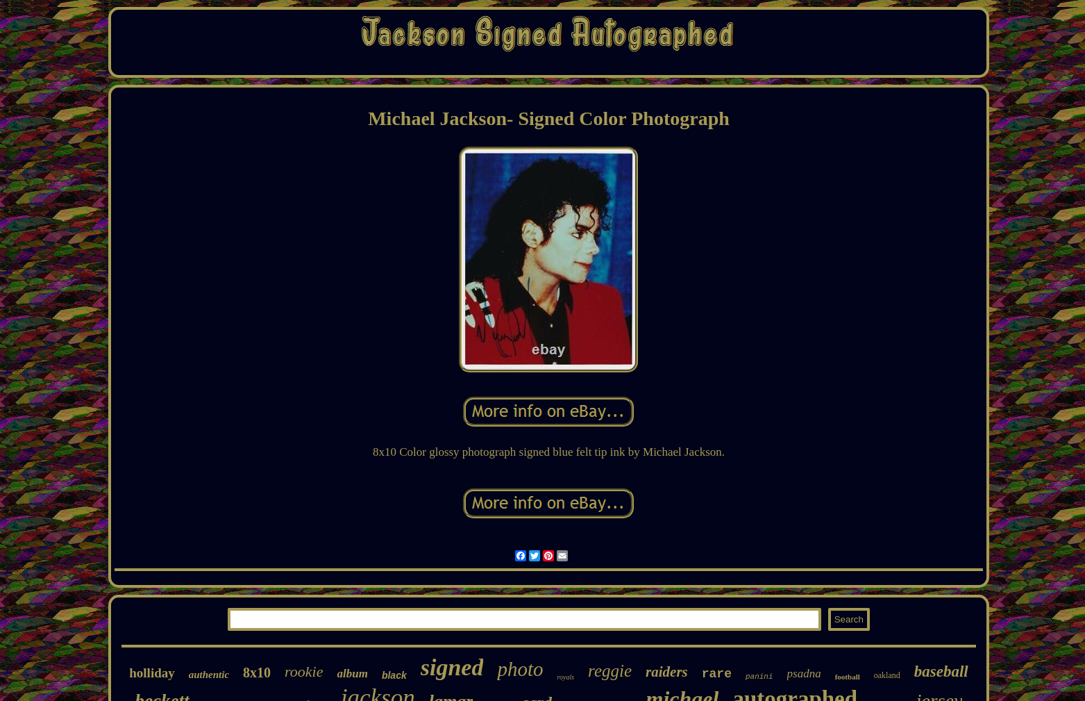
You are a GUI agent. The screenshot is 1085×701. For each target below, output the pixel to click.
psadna (804, 673)
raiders (667, 671)
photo (520, 669)
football (847, 677)
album (352, 673)
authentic (209, 674)
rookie (304, 671)
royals (565, 677)
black (394, 675)
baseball (941, 671)
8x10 (257, 672)
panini (759, 677)
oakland (887, 675)
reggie (610, 670)
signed (452, 667)
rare (717, 674)
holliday (151, 673)
